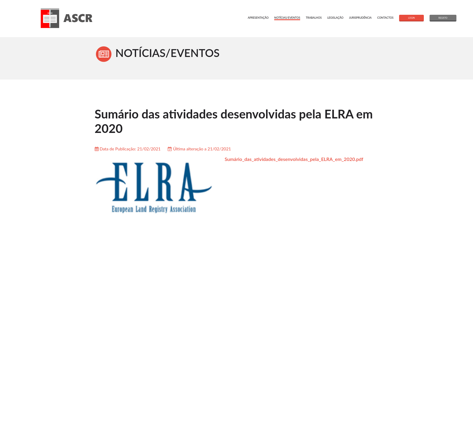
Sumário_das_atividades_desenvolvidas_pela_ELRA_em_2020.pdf (294, 159)
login (411, 18)
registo (443, 18)
